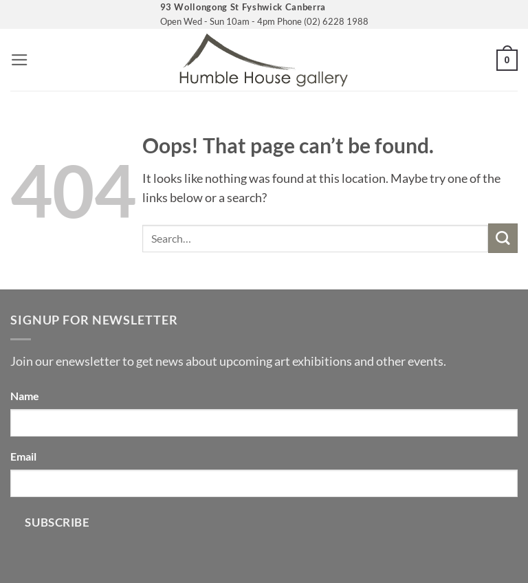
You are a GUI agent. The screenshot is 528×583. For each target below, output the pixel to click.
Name (24, 395)
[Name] (264, 423)
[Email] (264, 483)
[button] (19, 60)
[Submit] (503, 238)
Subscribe (57, 522)
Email (23, 456)
